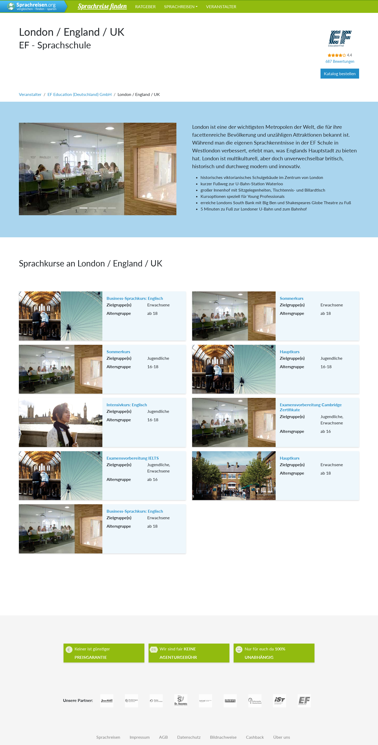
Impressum (140, 736)
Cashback (255, 736)
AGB (163, 736)
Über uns (281, 736)
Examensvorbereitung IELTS (133, 457)
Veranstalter (221, 6)
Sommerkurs (291, 298)
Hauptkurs (290, 351)
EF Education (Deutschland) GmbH (80, 94)
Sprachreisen (179, 6)
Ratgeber (145, 6)
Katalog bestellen (340, 73)
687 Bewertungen (340, 61)
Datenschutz (189, 736)
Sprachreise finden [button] (102, 6)
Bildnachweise (223, 736)
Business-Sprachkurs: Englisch (135, 298)
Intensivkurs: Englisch (127, 404)
